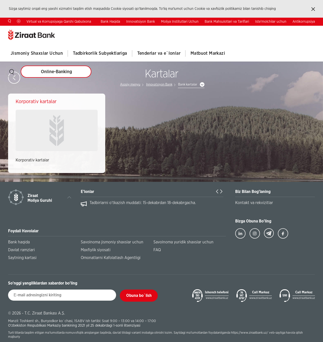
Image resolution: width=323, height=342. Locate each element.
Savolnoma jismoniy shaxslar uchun (112, 242)
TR (281, 29)
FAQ (157, 250)
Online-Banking (56, 72)
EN (296, 29)
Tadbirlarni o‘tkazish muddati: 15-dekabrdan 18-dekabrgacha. (143, 203)
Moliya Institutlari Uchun (180, 21)
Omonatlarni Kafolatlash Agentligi (111, 258)
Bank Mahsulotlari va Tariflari (227, 21)
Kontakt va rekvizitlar (254, 203)
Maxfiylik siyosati (96, 250)
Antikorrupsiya (303, 21)
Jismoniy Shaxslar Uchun (37, 53)
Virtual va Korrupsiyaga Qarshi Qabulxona (58, 21)
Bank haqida (19, 242)
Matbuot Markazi (208, 53)
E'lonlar (87, 192)
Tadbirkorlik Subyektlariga (100, 53)
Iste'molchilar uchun (270, 21)
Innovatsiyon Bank (140, 21)
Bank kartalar (187, 84)
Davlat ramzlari (21, 250)
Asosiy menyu (130, 84)
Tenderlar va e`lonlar (158, 53)
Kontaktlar (259, 30)
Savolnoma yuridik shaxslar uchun (183, 242)
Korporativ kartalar (32, 160)
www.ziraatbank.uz (217, 298)
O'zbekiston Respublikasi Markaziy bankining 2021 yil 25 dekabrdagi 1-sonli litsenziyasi (74, 325)
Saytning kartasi (22, 258)
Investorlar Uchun (231, 30)
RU (312, 29)
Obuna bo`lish (139, 296)
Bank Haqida (110, 21)
